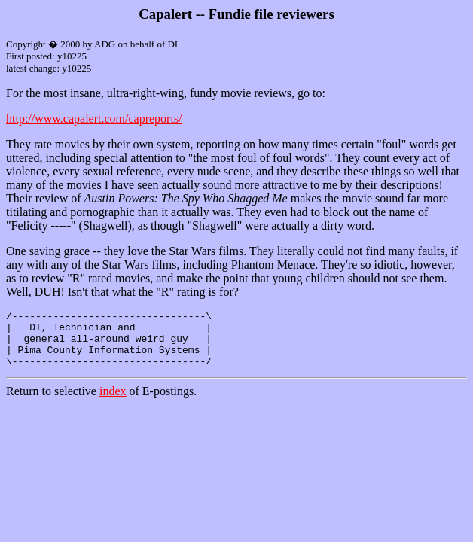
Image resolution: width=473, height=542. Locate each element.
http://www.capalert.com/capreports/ (94, 118)
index (113, 402)
